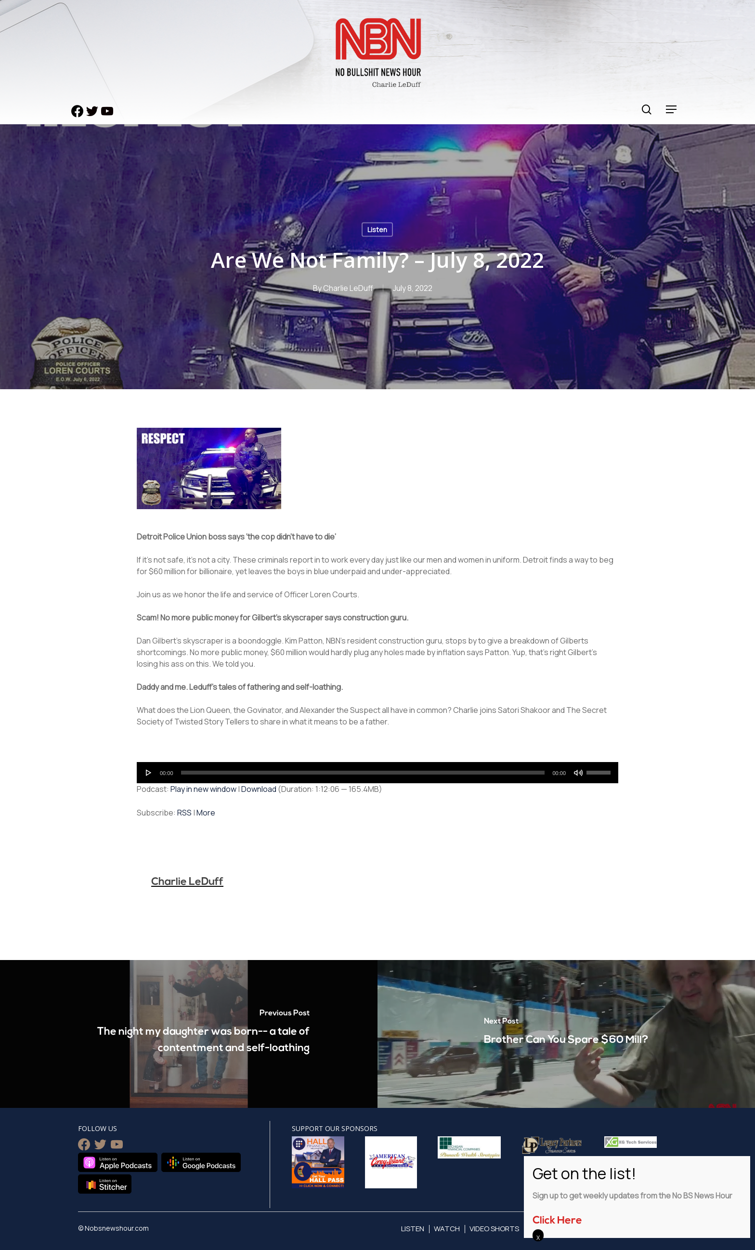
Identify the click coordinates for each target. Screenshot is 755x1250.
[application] (377, 772)
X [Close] (538, 1237)
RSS (184, 812)
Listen (377, 229)
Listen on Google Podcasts (201, 1162)
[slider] (363, 773)
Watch (447, 1229)
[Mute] (578, 772)
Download (258, 789)
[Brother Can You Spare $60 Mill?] (566, 1034)
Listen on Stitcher (104, 1184)
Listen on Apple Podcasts (117, 1162)
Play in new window (203, 789)
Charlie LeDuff (348, 288)
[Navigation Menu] (671, 110)
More (205, 812)
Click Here (557, 1220)
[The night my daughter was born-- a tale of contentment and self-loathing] (189, 1034)
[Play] (148, 772)
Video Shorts (494, 1229)
